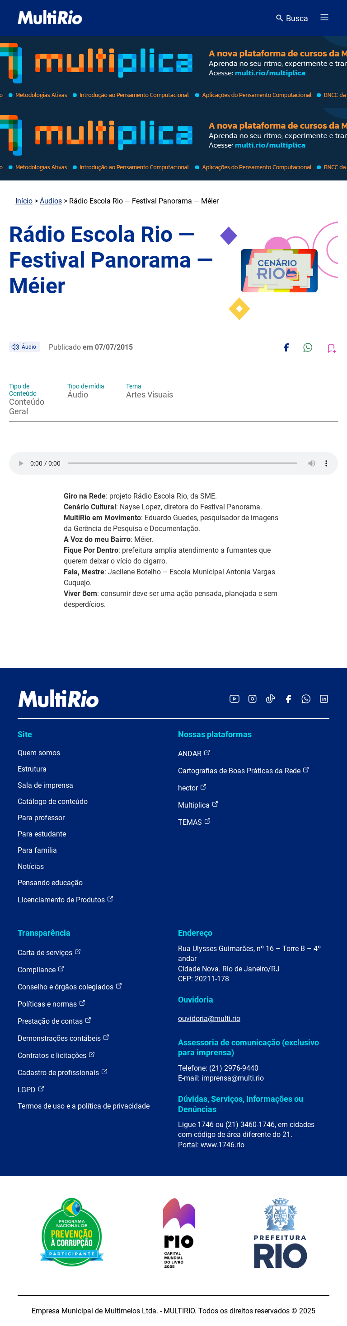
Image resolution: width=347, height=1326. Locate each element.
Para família (37, 850)
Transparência (44, 933)
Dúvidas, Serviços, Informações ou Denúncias (240, 1103)
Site (25, 734)
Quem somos (39, 752)
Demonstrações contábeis (64, 1038)
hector (192, 787)
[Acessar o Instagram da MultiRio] (252, 699)
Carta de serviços (49, 952)
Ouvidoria (195, 999)
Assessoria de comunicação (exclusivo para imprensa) (248, 1047)
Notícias (31, 866)
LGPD (31, 1089)
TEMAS (194, 822)
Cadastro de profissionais (63, 1072)
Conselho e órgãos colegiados (70, 986)
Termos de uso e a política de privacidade (84, 1106)
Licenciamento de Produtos (66, 899)
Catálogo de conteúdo (53, 801)
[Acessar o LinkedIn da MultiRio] (324, 699)
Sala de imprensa (45, 785)
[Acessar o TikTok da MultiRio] (270, 699)
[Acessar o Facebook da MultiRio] (288, 699)
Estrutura (32, 769)
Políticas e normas (52, 1003)
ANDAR (194, 753)
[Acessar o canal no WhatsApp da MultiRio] (306, 699)
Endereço (195, 933)
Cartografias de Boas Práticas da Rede (243, 770)
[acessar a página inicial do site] (50, 18)
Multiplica (198, 804)
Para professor (41, 817)
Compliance (41, 969)
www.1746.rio (222, 1145)
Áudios (51, 201)
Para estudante (42, 834)
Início (24, 201)
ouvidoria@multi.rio (209, 1018)
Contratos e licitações (56, 1055)
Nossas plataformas (215, 734)
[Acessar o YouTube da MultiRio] (234, 699)
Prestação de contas (55, 1021)
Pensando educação (50, 882)
